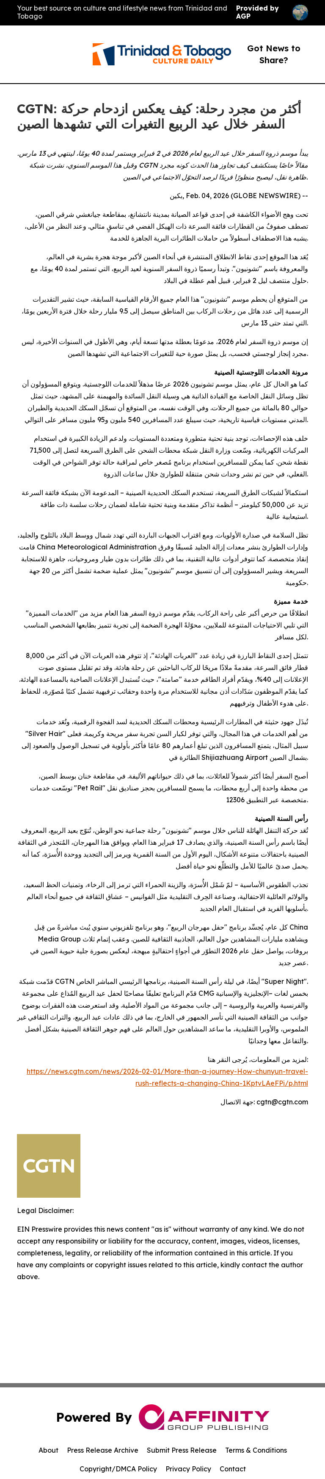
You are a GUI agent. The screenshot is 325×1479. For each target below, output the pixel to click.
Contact (233, 1469)
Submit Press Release (182, 1450)
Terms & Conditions (256, 1450)
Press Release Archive (102, 1450)
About (48, 1450)
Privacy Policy (188, 1469)
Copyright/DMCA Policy (118, 1469)
